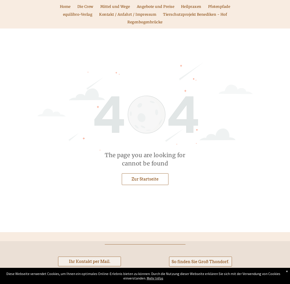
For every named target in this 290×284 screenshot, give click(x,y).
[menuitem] (65, 6)
